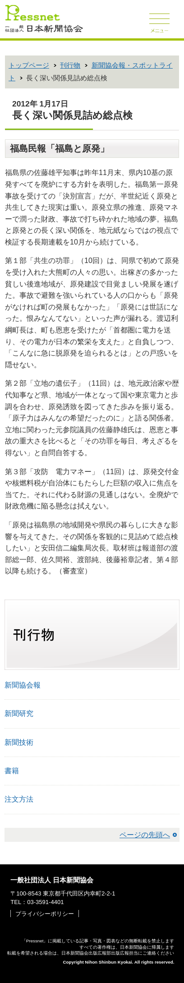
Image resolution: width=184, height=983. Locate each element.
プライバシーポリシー (44, 913)
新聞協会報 (23, 685)
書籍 (12, 771)
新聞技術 (19, 742)
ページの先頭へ (145, 835)
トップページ (29, 65)
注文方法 (19, 799)
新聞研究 (19, 713)
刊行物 (70, 65)
